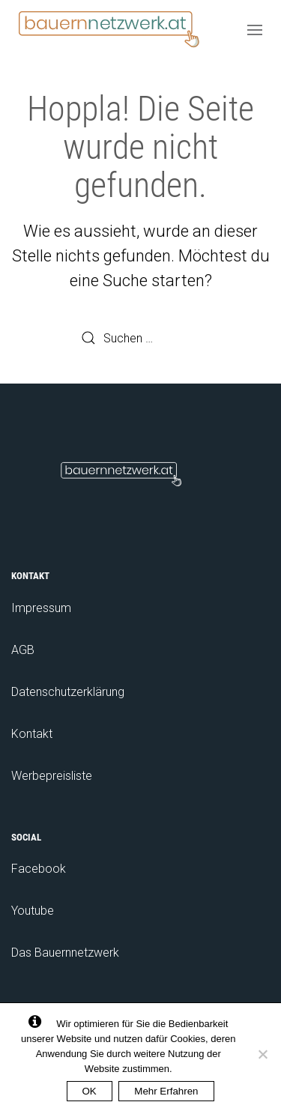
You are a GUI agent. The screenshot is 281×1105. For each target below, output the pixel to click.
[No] (262, 1054)
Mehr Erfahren (166, 1091)
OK (89, 1091)
